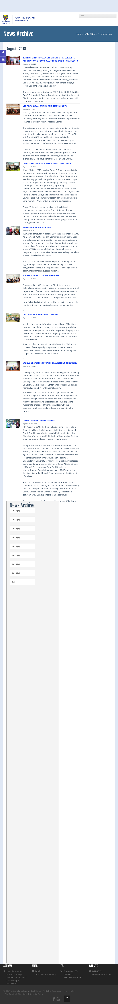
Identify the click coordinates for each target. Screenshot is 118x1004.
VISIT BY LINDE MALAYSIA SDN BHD (40, 314)
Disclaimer (23, 994)
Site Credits (10, 994)
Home (78, 34)
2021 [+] (16, 519)
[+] (13, 582)
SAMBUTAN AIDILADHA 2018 (37, 227)
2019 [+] (16, 537)
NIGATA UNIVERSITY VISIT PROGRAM (41, 275)
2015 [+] (16, 573)
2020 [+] (16, 528)
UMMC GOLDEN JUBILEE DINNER (39, 420)
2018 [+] (16, 546)
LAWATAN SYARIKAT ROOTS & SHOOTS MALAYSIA (47, 163)
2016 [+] (16, 564)
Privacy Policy (69, 990)
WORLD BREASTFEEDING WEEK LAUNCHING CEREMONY (50, 362)
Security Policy (36, 994)
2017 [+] (16, 555)
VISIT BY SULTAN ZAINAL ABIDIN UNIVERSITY (45, 106)
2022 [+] (16, 510)
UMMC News (90, 34)
